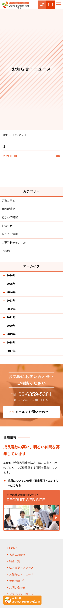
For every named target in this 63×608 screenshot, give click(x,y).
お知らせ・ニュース (21, 575)
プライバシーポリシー (22, 595)
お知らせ (7, 225)
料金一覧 (14, 562)
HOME (13, 549)
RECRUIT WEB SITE (31, 498)
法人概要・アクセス (21, 568)
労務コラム (8, 200)
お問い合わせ (17, 588)
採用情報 (16, 581)
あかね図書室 (10, 217)
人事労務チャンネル (14, 242)
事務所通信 (8, 208)
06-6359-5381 (31, 394)
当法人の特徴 (17, 555)
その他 (6, 250)
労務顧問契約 (15, 604)
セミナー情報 (10, 234)
